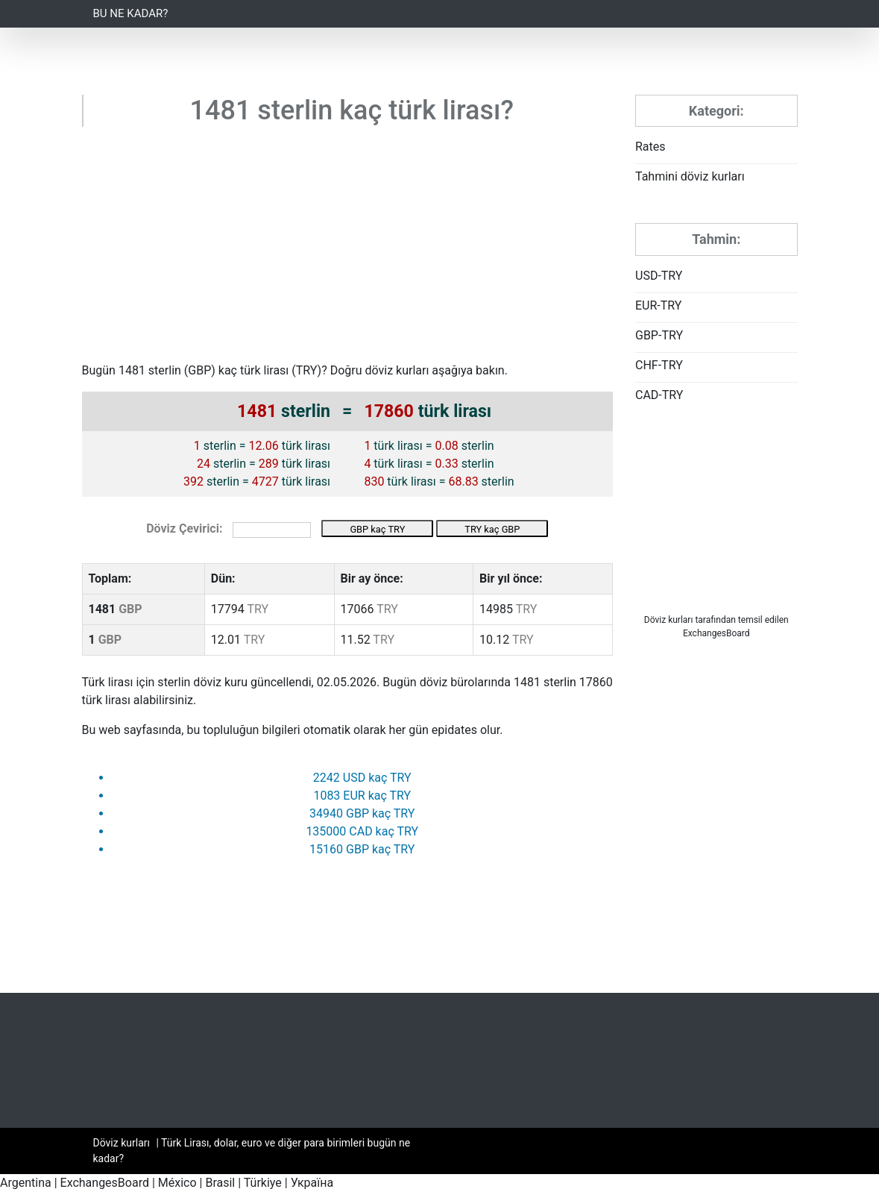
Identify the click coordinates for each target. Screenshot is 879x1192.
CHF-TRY (659, 365)
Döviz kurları (668, 620)
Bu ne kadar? (130, 13)
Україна (312, 1183)
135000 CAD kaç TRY (362, 831)
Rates (650, 146)
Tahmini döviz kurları (690, 176)
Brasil (220, 1183)
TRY (307, 370)
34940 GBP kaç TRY (362, 813)
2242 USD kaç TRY (362, 778)
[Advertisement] (348, 249)
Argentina (25, 1183)
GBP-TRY (659, 335)
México (177, 1183)
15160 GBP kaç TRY (362, 849)
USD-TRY (658, 276)
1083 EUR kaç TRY (362, 795)
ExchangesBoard (104, 1183)
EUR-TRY (658, 305)
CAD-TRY (659, 395)
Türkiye (263, 1183)
